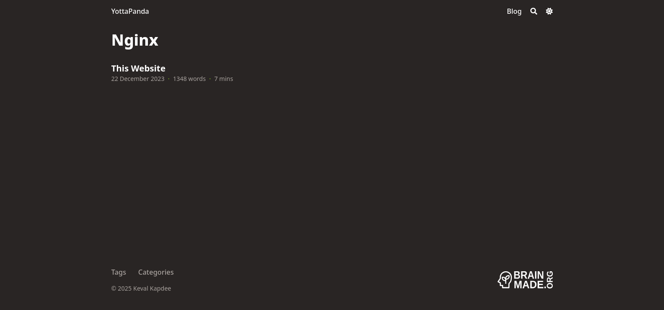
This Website (138, 68)
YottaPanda (130, 11)
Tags (118, 272)
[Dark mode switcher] (549, 11)
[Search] (533, 11)
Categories (156, 272)
